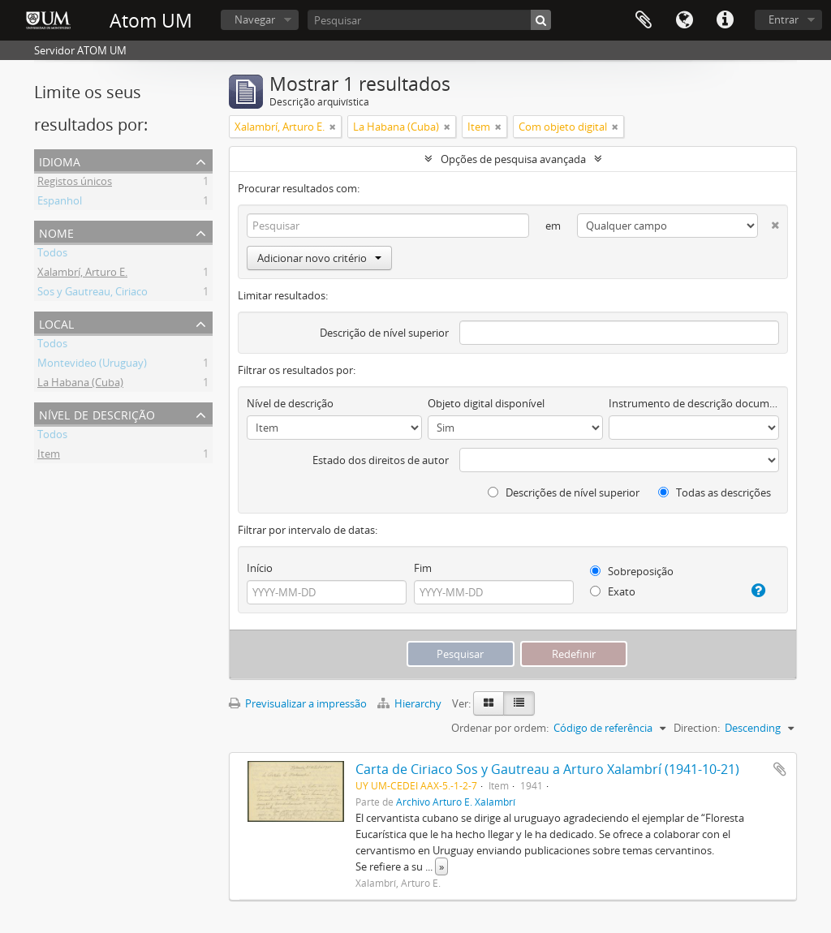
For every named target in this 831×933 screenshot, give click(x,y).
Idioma (684, 20)
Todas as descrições (714, 492)
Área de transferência (643, 20)
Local (56, 322)
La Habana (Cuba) (80, 384)
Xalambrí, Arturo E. (82, 274)
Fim (423, 568)
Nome (56, 232)
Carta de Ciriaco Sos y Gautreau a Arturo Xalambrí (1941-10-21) (547, 769)
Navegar (255, 19)
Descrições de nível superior (563, 492)
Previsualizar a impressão (298, 703)
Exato (612, 591)
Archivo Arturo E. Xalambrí (455, 801)
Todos (52, 254)
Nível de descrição (97, 413)
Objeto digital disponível (486, 403)
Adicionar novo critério (319, 258)
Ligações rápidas (724, 20)
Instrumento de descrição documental (694, 403)
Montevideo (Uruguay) (92, 365)
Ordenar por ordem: (500, 727)
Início (260, 568)
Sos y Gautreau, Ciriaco (92, 293)
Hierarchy (410, 703)
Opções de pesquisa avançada (513, 159)
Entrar (784, 19)
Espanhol (59, 203)
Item (48, 456)
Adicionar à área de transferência (780, 769)
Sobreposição (632, 571)
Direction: (697, 727)
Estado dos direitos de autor (380, 460)
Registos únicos (74, 183)
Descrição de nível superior (384, 332)
